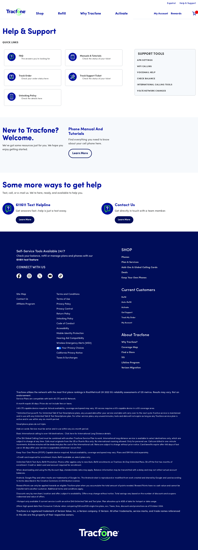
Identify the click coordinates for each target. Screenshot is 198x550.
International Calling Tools (154, 88)
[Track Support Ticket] (94, 77)
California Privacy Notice (70, 353)
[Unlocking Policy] (32, 97)
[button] (41, 14)
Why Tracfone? (129, 340)
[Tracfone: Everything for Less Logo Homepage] (16, 11)
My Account (126, 321)
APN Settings (145, 61)
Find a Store (127, 349)
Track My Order (128, 316)
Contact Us (22, 299)
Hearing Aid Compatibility (70, 338)
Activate (125, 306)
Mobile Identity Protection (70, 333)
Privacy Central (65, 309)
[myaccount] (161, 13)
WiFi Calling (145, 68)
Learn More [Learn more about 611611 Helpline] (25, 219)
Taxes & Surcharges (67, 358)
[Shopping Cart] (194, 13)
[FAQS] (32, 57)
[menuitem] (41, 14)
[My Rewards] (176, 13)
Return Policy (63, 314)
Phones (125, 257)
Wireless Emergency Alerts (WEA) (74, 343)
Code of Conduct (66, 324)
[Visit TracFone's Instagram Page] (29, 276)
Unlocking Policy (65, 319)
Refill (123, 296)
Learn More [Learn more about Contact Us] (124, 219)
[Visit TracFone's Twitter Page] (39, 276)
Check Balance (146, 81)
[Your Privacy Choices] (74, 349)
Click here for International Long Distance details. (87, 430)
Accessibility (63, 329)
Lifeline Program (130, 359)
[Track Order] (32, 77)
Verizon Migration (130, 364)
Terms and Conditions (68, 294)
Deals (124, 272)
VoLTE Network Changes (151, 95)
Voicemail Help (146, 74)
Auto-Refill (126, 301)
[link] (121, 14)
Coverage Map (129, 344)
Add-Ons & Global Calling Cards (138, 267)
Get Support (126, 311)
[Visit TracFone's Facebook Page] (18, 276)
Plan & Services (129, 262)
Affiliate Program (25, 304)
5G (123, 354)
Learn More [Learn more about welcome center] (80, 153)
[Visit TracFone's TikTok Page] (60, 276)
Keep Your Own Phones (133, 277)
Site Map (21, 294)
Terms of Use (63, 299)
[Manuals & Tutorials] (94, 57)
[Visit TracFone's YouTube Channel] (50, 276)
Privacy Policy (64, 304)
